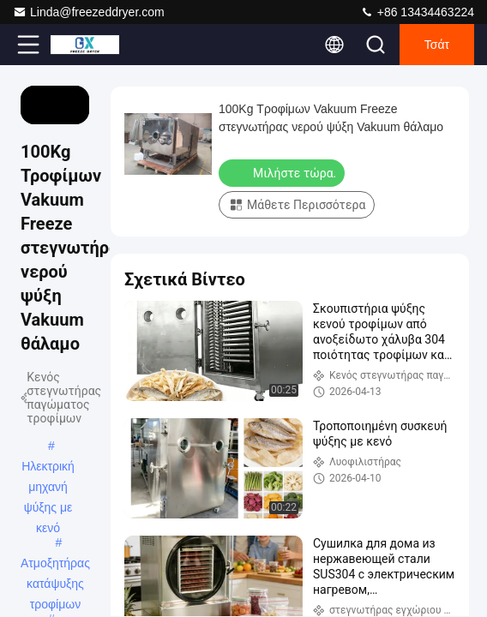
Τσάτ (436, 44)
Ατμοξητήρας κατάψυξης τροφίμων (55, 564)
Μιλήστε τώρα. (283, 172)
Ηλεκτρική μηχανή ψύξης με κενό (48, 467)
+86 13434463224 (417, 12)
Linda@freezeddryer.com (89, 12)
